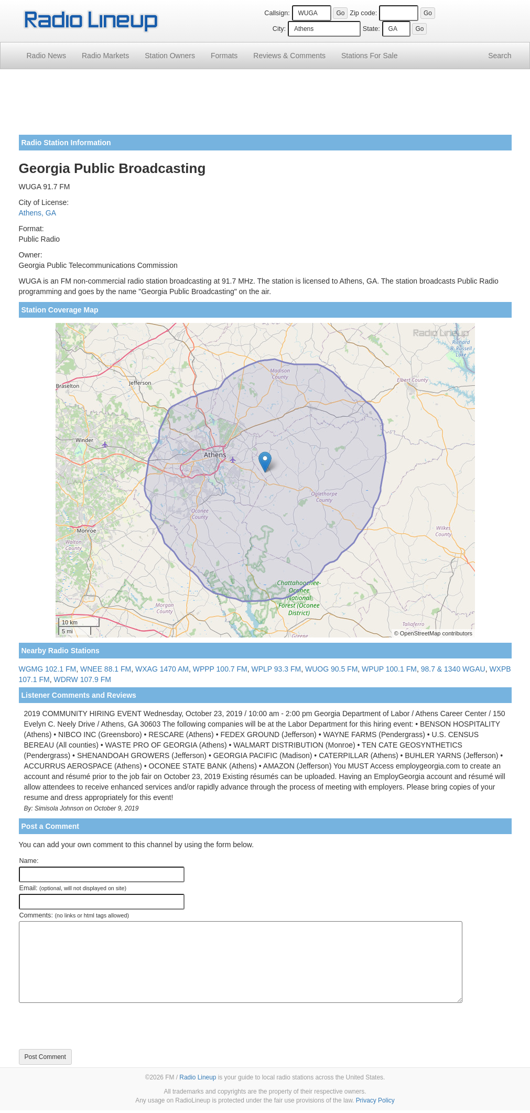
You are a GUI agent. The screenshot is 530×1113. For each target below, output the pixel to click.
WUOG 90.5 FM (331, 669)
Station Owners (170, 55)
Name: (29, 861)
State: (371, 29)
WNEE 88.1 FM (105, 669)
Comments (289, 55)
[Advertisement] (265, 105)
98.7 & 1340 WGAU (453, 669)
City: (279, 29)
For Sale (369, 55)
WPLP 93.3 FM (276, 669)
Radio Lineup (197, 1077)
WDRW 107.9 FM (82, 679)
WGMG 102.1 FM (48, 669)
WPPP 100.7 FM (220, 669)
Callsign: (276, 13)
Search (499, 55)
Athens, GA (38, 213)
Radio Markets (105, 55)
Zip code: (363, 13)
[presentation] (98, 1026)
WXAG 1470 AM (162, 669)
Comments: (74, 915)
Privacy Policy (375, 1100)
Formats (224, 55)
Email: (73, 888)
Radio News (46, 55)
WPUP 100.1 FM (389, 669)
